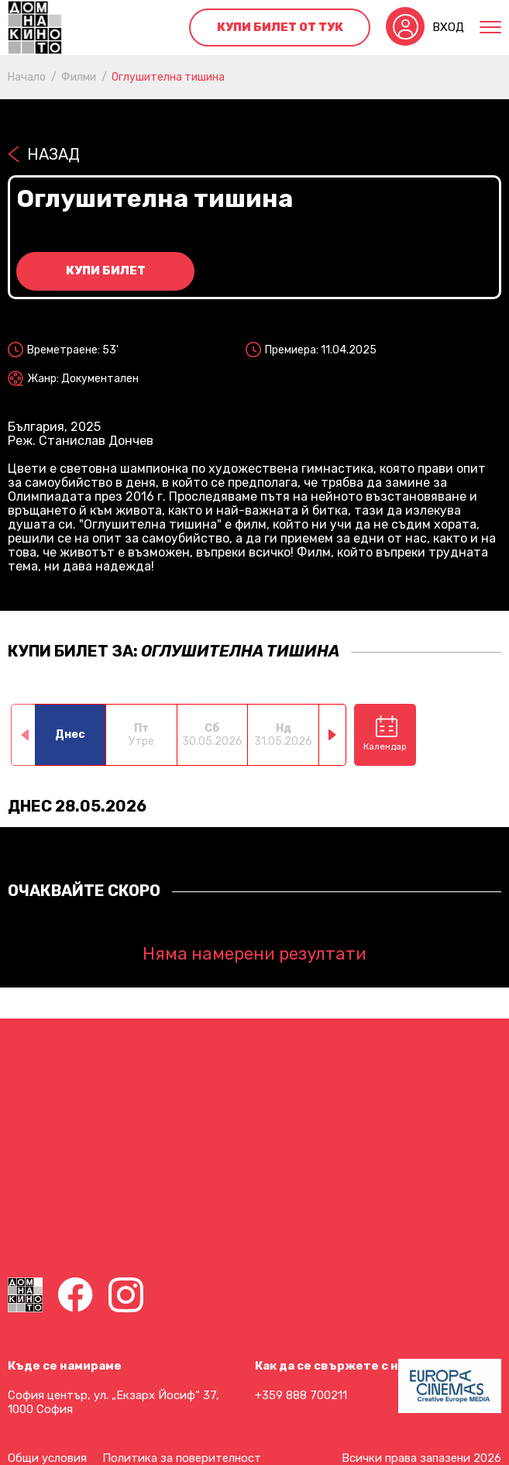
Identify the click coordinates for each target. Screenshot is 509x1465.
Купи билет (106, 270)
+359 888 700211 (301, 1395)
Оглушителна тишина (168, 77)
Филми (78, 77)
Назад (53, 154)
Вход (448, 27)
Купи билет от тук (280, 27)
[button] (332, 735)
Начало (27, 77)
